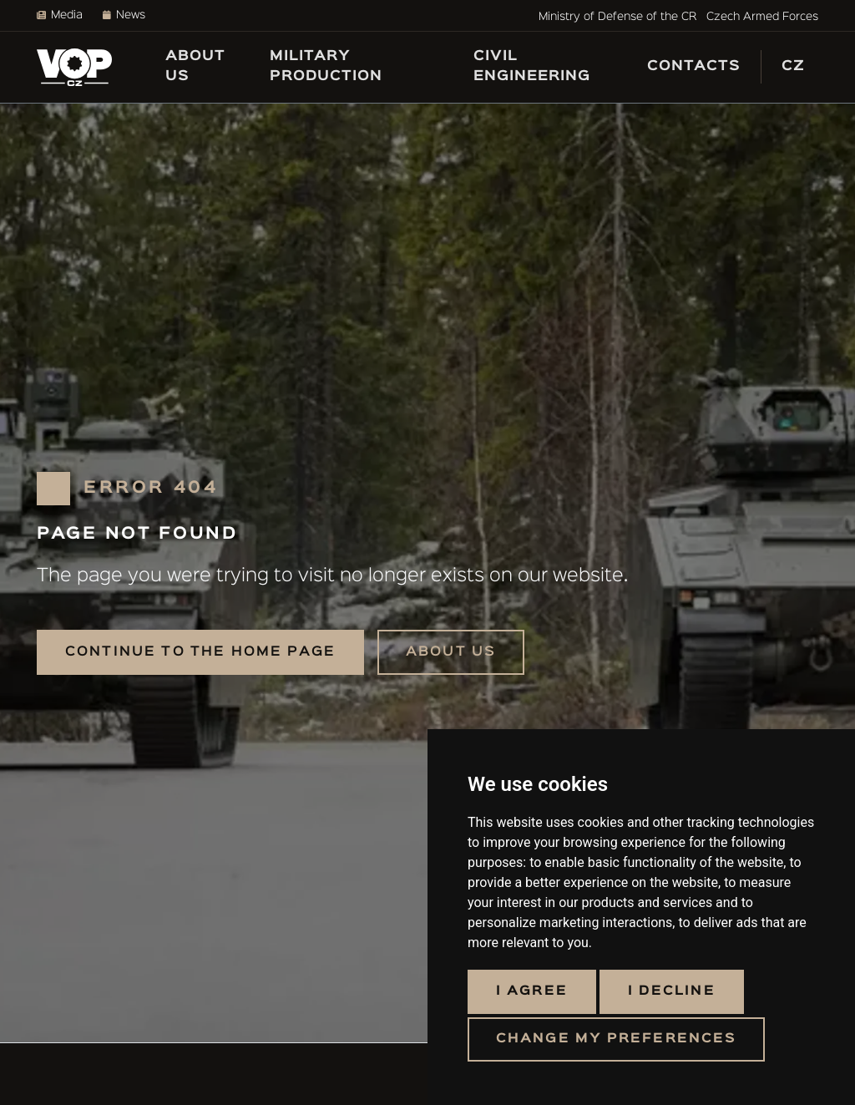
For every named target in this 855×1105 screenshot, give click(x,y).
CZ (793, 66)
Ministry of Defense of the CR (617, 17)
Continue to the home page (200, 652)
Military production (326, 66)
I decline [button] (672, 991)
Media (60, 15)
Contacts (694, 66)
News (124, 15)
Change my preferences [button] (616, 1039)
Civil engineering (531, 66)
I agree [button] (532, 991)
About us (195, 66)
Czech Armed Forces (762, 17)
